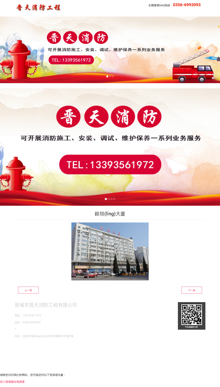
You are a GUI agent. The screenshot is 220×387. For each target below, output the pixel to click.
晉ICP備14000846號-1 (143, 350)
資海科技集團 (111, 350)
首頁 (95, 13)
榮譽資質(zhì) (201, 13)
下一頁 (191, 290)
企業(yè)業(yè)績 (114, 13)
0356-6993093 (187, 4)
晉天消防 (152, 13)
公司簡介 (135, 13)
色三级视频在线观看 (12, 381)
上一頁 (28, 290)
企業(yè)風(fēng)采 (175, 13)
